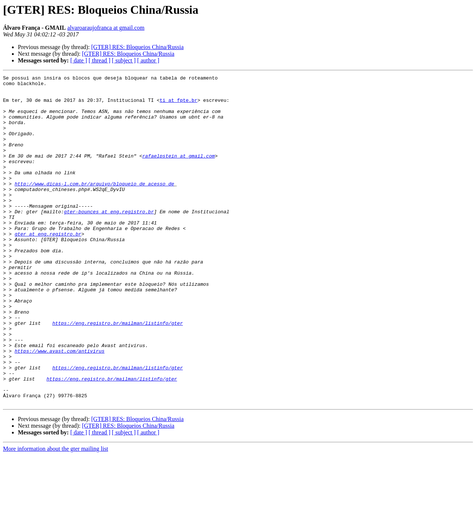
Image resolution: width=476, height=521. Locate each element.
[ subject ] (124, 60)
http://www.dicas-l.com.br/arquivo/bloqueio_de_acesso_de (94, 206)
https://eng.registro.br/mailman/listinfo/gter (117, 373)
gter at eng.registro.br (48, 266)
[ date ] (78, 60)
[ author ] (148, 60)
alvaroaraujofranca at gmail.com (105, 28)
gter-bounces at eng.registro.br (109, 239)
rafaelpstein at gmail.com (178, 172)
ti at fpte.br (178, 105)
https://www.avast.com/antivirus (59, 406)
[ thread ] (99, 60)
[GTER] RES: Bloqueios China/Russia (137, 47)
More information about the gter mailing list (55, 514)
